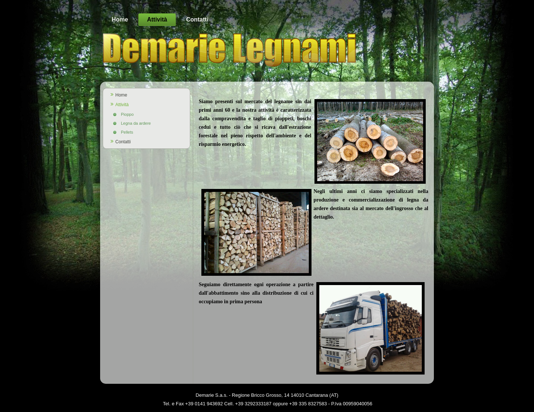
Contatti (197, 19)
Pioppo (127, 114)
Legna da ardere (136, 123)
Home (120, 19)
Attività (157, 19)
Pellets (127, 132)
